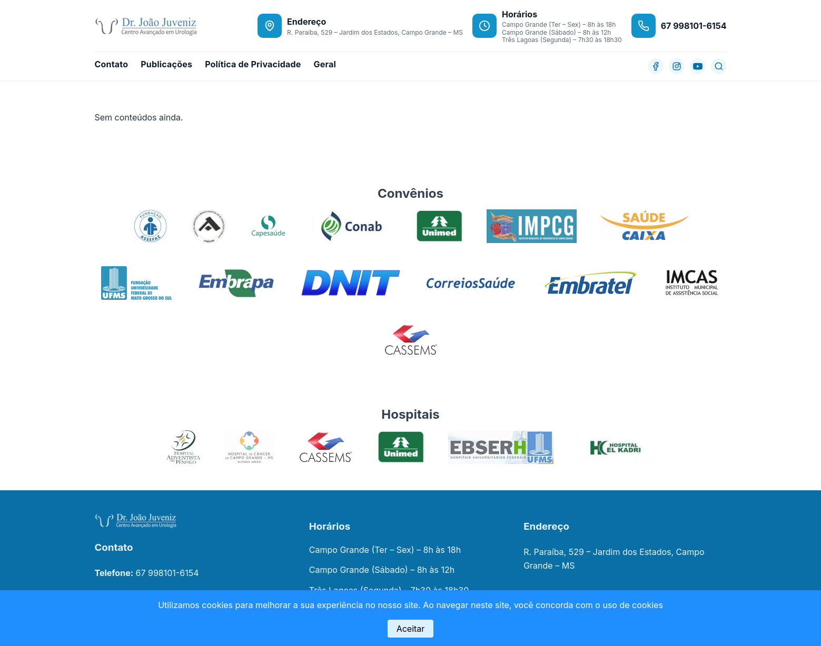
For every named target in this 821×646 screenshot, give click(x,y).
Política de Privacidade (253, 64)
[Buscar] (719, 66)
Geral (324, 64)
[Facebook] (656, 66)
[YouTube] (698, 66)
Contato (111, 64)
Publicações (166, 64)
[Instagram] (677, 66)
